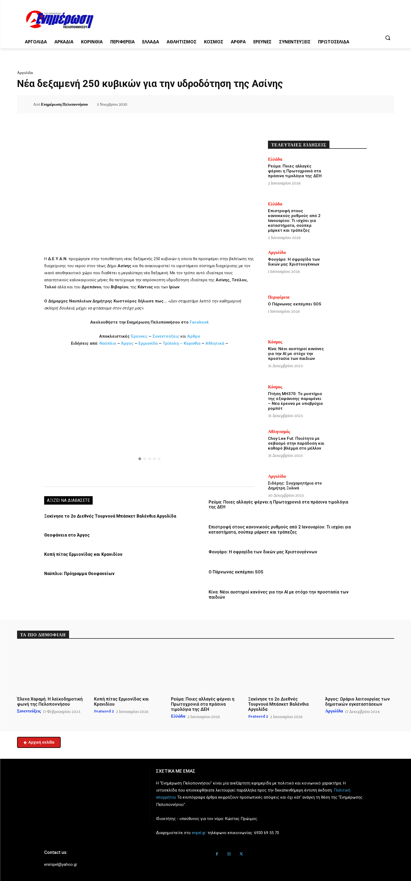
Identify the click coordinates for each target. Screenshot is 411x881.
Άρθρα (193, 336)
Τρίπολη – (173, 343)
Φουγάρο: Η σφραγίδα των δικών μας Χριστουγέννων (261, 551)
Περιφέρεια (278, 297)
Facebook (199, 322)
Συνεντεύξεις (166, 336)
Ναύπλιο (108, 343)
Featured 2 (104, 709)
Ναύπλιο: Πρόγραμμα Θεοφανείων (77, 573)
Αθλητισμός (279, 432)
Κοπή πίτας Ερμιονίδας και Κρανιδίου (81, 554)
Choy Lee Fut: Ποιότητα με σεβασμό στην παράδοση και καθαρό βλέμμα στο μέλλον (296, 443)
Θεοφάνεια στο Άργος (66, 535)
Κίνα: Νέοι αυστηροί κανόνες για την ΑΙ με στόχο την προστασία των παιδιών (296, 353)
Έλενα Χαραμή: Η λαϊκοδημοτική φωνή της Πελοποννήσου (50, 700)
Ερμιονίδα (148, 343)
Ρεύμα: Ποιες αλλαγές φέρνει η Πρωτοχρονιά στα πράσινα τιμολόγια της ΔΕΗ (295, 171)
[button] (387, 37)
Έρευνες (140, 336)
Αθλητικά (215, 343)
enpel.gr (199, 831)
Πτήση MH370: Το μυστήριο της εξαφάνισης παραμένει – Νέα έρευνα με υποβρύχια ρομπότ (295, 401)
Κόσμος (275, 342)
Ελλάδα (275, 159)
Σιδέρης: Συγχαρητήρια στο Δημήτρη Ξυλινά (295, 485)
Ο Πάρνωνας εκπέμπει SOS (235, 571)
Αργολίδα (25, 72)
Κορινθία (192, 343)
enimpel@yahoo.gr (60, 862)
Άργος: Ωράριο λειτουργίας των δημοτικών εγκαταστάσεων (357, 700)
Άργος (128, 343)
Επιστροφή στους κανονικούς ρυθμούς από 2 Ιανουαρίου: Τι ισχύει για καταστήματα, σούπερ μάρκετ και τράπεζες (278, 529)
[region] (149, 416)
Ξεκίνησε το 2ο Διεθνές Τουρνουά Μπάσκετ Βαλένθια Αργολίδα (107, 516)
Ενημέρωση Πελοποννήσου (64, 104)
